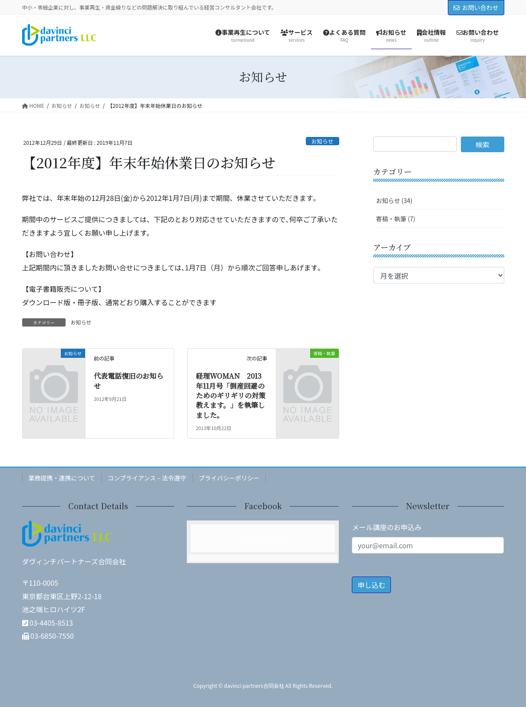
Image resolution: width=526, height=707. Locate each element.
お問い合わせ (476, 7)
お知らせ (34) (394, 200)
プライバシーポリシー (229, 478)
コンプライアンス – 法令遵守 (147, 478)
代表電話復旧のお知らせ (128, 380)
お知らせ (322, 141)
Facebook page (263, 538)
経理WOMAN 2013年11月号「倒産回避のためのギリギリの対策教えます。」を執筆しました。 (230, 395)
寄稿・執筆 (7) (395, 218)
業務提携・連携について (62, 478)
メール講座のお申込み (386, 527)
